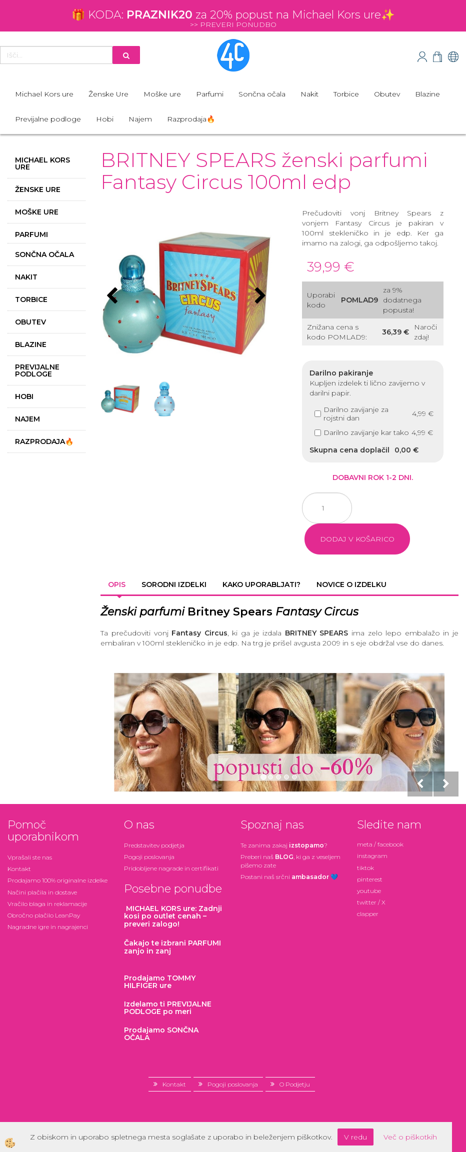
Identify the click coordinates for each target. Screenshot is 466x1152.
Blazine (427, 94)
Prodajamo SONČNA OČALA (161, 1034)
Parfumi (210, 94)
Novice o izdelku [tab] (351, 584)
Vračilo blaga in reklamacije (47, 904)
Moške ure (162, 94)
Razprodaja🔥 (191, 119)
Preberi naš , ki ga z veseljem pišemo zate (290, 861)
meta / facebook (380, 844)
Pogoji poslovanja (149, 856)
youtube (369, 890)
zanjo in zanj (172, 946)
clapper (367, 914)
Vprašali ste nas (30, 857)
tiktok (365, 868)
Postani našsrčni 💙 (289, 876)
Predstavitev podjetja (154, 845)
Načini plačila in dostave (42, 892)
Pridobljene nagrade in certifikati (171, 868)
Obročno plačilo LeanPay (44, 915)
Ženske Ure (108, 94)
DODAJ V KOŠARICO (357, 539)
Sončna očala (262, 94)
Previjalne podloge (48, 119)
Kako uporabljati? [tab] (261, 584)
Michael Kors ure (44, 94)
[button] (259, 296)
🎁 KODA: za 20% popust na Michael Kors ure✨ (233, 15)
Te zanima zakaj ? (284, 845)
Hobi (105, 119)
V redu (355, 1137)
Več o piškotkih (410, 1137)
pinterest (369, 879)
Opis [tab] (117, 584)
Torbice (346, 94)
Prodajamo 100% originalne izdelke (58, 880)
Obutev (387, 94)
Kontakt (19, 868)
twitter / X (371, 902)
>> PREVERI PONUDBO (233, 24)
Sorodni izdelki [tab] (174, 584)
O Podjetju (295, 1084)
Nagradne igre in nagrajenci (48, 926)
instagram (372, 856)
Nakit (309, 94)
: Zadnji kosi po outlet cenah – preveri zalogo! (173, 916)
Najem (140, 119)
